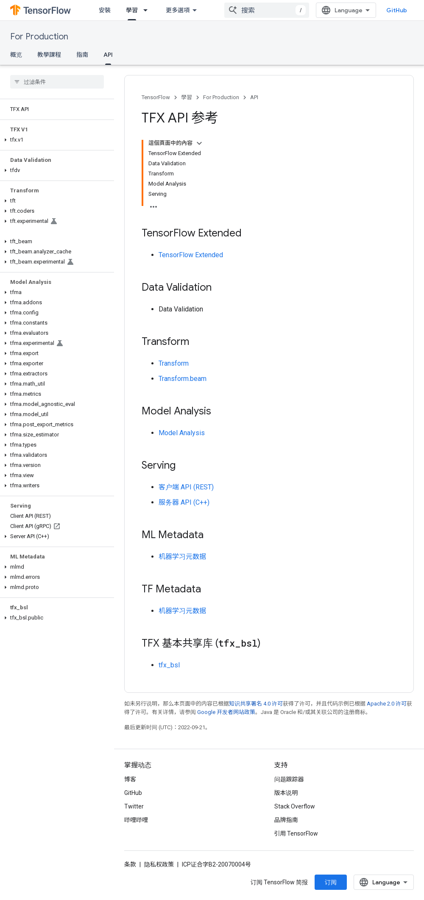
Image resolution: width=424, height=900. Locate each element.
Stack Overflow (294, 806)
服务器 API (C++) (184, 502)
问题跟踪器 (289, 779)
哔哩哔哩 (136, 820)
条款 (130, 864)
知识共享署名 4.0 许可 (256, 703)
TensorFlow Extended (191, 255)
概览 (16, 54)
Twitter (134, 806)
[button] (55, 140)
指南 (82, 54)
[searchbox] (57, 82)
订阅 (331, 882)
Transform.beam (182, 379)
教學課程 (49, 54)
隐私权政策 (159, 864)
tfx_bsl (169, 665)
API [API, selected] (108, 54)
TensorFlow (156, 97)
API (254, 97)
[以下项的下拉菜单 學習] (148, 10)
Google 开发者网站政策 (226, 712)
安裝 (105, 10)
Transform (174, 363)
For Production (39, 36)
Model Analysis (182, 433)
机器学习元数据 (182, 557)
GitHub (396, 10)
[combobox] (266, 10)
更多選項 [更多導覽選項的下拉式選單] (178, 10)
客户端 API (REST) (186, 487)
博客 (130, 779)
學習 (186, 97)
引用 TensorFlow (296, 833)
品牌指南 (286, 820)
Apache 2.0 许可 (387, 703)
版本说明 (286, 792)
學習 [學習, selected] (132, 10)
